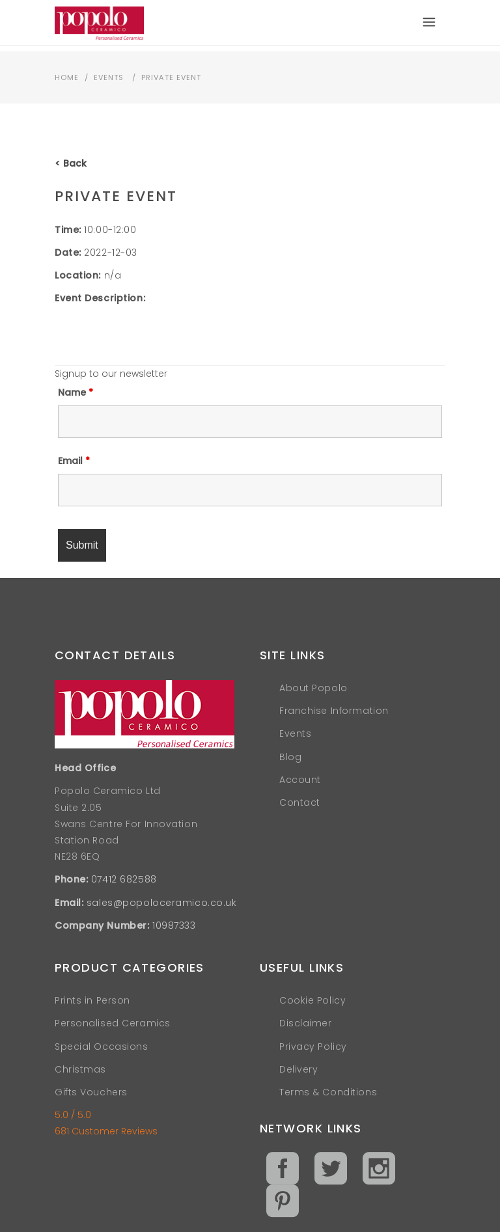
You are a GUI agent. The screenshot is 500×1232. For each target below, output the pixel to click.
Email (74, 460)
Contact (299, 802)
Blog (290, 756)
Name (75, 392)
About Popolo (313, 687)
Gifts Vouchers (91, 1092)
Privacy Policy (313, 1046)
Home (67, 77)
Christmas (80, 1069)
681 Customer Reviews (106, 1131)
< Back (71, 163)
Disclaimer (305, 1023)
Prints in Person (92, 1000)
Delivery (298, 1069)
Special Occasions (101, 1046)
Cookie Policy (312, 1000)
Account (300, 779)
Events (109, 77)
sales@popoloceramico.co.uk (162, 902)
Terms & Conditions (328, 1092)
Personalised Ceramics (113, 1023)
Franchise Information (334, 710)
